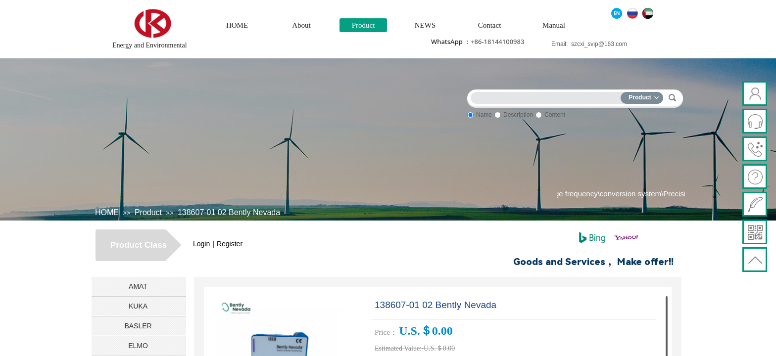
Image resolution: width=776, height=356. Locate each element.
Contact (489, 25)
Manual (553, 25)
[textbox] (548, 96)
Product (363, 25)
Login (201, 244)
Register (229, 244)
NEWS (425, 25)
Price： (386, 332)
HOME (237, 25)
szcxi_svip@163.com (599, 44)
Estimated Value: (398, 348)
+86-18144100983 (497, 41)
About (301, 25)
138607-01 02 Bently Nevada (229, 212)
